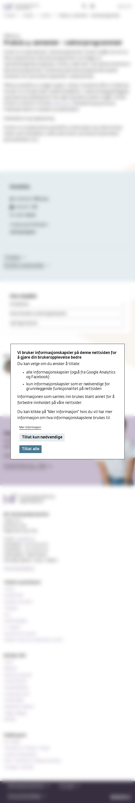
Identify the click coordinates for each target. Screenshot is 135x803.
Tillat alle (30, 449)
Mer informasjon (30, 427)
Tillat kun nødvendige (42, 437)
